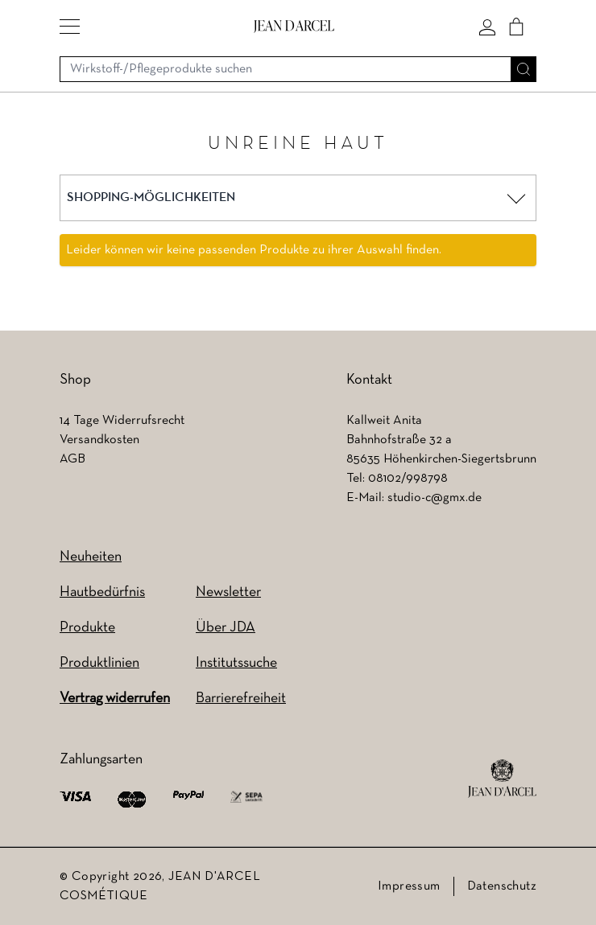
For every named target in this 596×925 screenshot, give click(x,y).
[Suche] (523, 69)
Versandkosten (99, 440)
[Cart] (516, 26)
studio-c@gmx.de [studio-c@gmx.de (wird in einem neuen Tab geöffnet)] (434, 498)
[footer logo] (502, 778)
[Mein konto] (487, 26)
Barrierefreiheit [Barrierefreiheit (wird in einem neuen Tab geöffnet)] (241, 698)
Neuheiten (91, 557)
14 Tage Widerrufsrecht (122, 420)
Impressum (409, 886)
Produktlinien (99, 663)
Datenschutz (501, 886)
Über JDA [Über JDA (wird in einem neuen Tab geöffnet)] (225, 628)
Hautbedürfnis (102, 592)
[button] (70, 26)
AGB (72, 459)
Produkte (87, 628)
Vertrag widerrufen (115, 698)
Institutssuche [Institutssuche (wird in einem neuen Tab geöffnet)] (236, 663)
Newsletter (228, 592)
